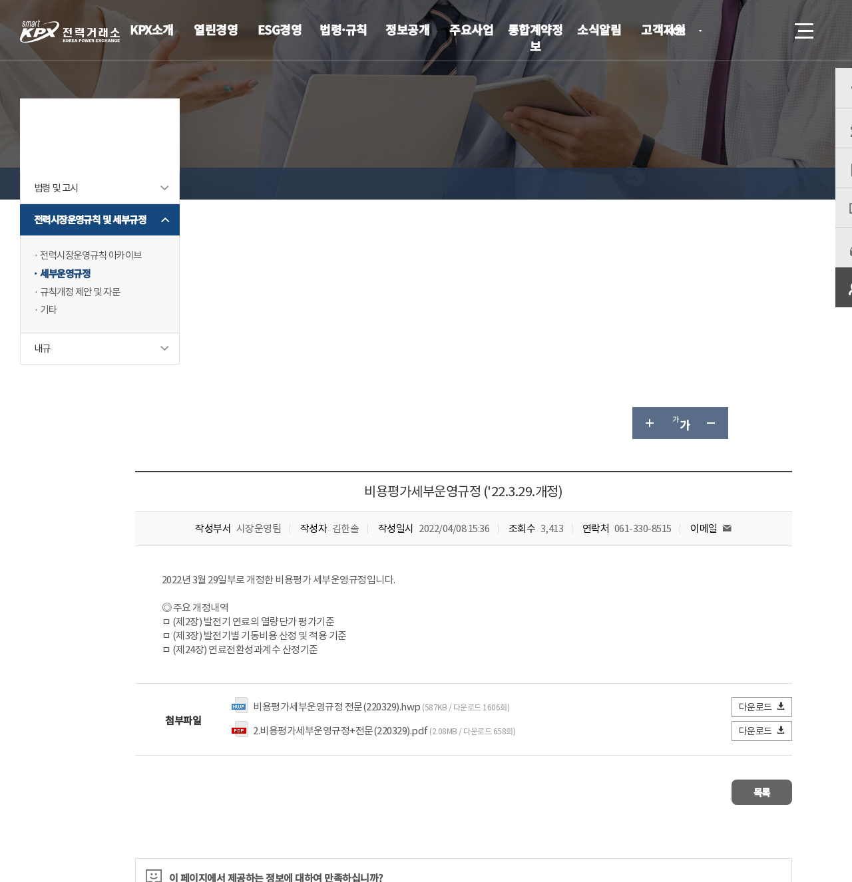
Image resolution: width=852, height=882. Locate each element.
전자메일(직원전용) (542, 785)
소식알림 (599, 29)
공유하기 (744, 184)
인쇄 (776, 184)
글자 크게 (648, 184)
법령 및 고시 (58, 215)
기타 (49, 353)
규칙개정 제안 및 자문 (83, 334)
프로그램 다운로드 (446, 785)
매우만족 (252, 656)
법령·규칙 (343, 29)
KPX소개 (152, 29)
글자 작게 (712, 184)
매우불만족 (458, 656)
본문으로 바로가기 (0, 0)
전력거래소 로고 (70, 31)
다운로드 (762, 467)
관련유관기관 (753, 784)
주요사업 (471, 29)
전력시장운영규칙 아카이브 (95, 297)
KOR (679, 31)
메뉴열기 (802, 27)
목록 (752, 550)
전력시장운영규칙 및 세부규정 (90, 254)
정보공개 (407, 29)
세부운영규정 (67, 316)
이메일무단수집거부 (349, 785)
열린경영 (216, 29)
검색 (766, 30)
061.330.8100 (412, 825)
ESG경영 (280, 29)
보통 (348, 656)
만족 (305, 656)
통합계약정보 (535, 38)
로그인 (729, 30)
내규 (43, 391)
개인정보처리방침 (253, 785)
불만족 (397, 656)
